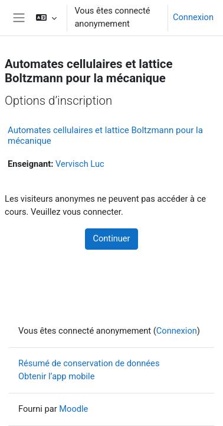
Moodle (73, 409)
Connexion (193, 17)
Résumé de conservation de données (88, 363)
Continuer (111, 238)
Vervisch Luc (79, 164)
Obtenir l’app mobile (56, 376)
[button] (46, 18)
